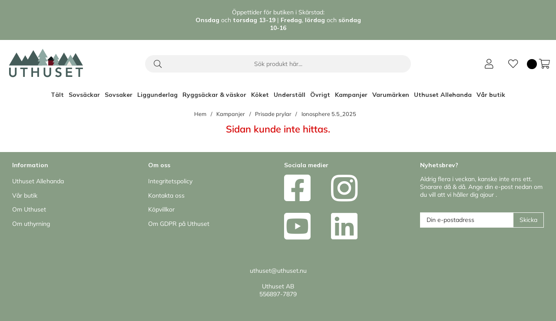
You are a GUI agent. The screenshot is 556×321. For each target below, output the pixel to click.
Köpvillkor (161, 209)
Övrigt (320, 95)
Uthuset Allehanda (443, 95)
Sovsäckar (84, 95)
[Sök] (278, 64)
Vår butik (491, 95)
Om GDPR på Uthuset (178, 224)
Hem (200, 113)
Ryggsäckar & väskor (214, 95)
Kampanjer (351, 95)
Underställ (289, 95)
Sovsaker (118, 95)
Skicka (528, 220)
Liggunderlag (157, 95)
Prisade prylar (273, 113)
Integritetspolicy (170, 181)
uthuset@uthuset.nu (278, 271)
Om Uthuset (29, 209)
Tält (57, 95)
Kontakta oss (166, 195)
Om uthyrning (31, 224)
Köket (260, 95)
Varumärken (390, 95)
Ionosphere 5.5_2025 (328, 113)
